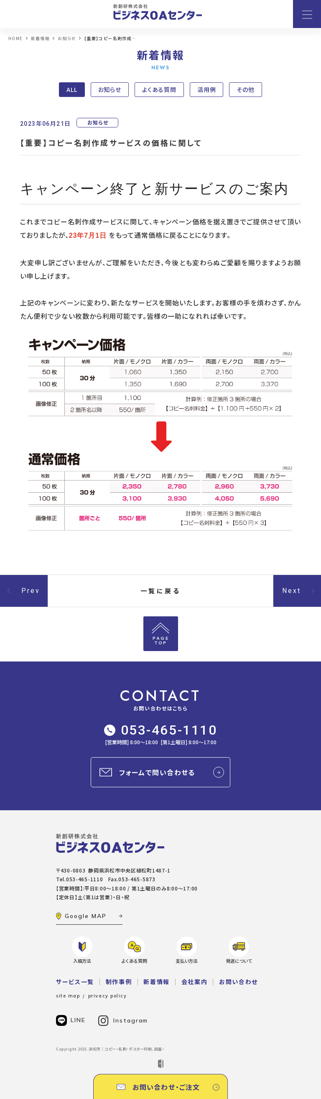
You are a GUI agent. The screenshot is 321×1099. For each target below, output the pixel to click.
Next (291, 591)
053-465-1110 (160, 730)
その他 (246, 89)
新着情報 (156, 981)
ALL (71, 89)
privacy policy (107, 996)
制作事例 (119, 981)
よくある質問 (159, 89)
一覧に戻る (160, 590)
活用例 (206, 89)
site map (68, 996)
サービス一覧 (75, 981)
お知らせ (110, 89)
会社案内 (194, 981)
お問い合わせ (238, 981)
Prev (31, 591)
